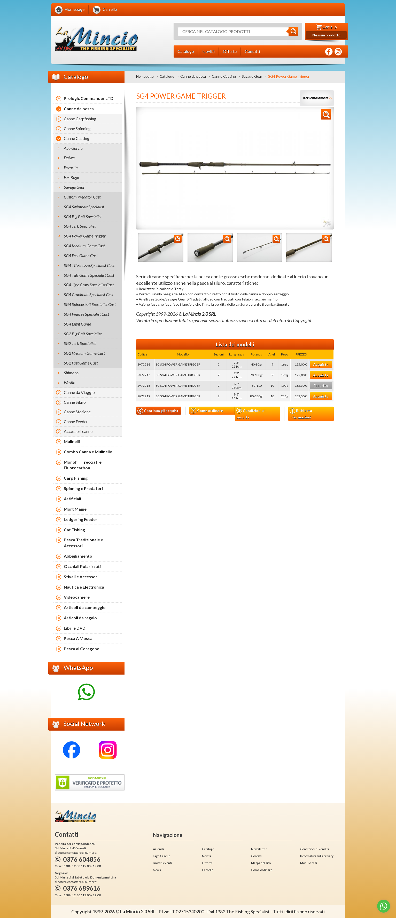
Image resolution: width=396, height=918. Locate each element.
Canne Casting (224, 76)
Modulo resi (308, 863)
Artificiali (72, 498)
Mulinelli (72, 441)
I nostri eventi (162, 863)
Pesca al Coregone (81, 648)
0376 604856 (81, 859)
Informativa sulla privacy (316, 856)
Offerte (207, 863)
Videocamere (77, 597)
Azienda (158, 849)
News (157, 870)
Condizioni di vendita (251, 413)
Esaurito (321, 385)
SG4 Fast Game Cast (81, 255)
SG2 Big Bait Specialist (83, 333)
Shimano (71, 372)
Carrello (207, 870)
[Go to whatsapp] (383, 906)
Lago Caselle (161, 856)
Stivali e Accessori (81, 576)
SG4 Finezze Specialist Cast (86, 314)
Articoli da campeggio (85, 607)
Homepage (145, 76)
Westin (69, 382)
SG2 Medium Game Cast (84, 353)
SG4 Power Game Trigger (85, 235)
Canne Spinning (77, 128)
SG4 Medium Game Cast (84, 245)
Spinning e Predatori (83, 488)
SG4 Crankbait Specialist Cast (88, 294)
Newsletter (259, 849)
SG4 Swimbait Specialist (84, 206)
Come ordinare (207, 411)
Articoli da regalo (80, 617)
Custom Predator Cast (82, 196)
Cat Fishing (74, 529)
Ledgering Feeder (80, 519)
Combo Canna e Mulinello (88, 451)
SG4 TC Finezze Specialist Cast (89, 265)
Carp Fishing (76, 478)
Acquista (321, 364)
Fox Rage (71, 177)
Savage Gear (252, 76)
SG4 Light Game (77, 323)
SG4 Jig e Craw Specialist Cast (89, 284)
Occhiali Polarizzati (82, 566)
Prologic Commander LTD (88, 98)
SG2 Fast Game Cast (81, 362)
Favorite (70, 167)
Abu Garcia (73, 148)
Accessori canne (78, 431)
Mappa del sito (261, 863)
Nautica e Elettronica (84, 586)
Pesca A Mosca (78, 638)
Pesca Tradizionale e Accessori (83, 542)
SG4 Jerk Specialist (80, 226)
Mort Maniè (75, 509)
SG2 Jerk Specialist (80, 343)
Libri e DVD (75, 628)
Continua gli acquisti (158, 411)
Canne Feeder (76, 421)
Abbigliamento (78, 555)
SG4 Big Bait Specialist (83, 216)
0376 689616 (81, 888)
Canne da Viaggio (79, 392)
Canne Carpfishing (80, 118)
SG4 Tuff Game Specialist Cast (89, 275)
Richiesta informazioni (301, 413)
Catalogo (167, 76)
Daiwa (69, 157)
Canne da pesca (193, 76)
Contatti (256, 856)
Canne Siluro (75, 402)
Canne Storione (77, 411)
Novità (206, 856)
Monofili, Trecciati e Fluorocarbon (83, 465)
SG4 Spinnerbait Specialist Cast (90, 304)
